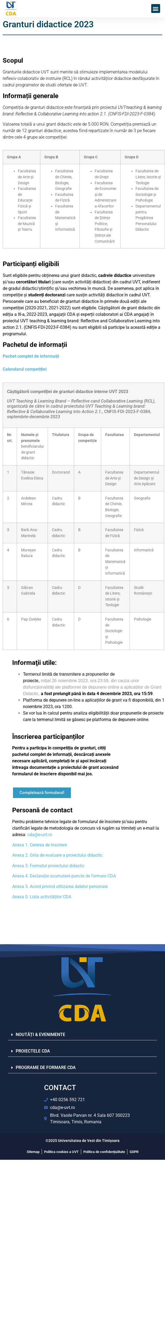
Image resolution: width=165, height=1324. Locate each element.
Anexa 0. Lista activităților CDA (41, 896)
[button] (155, 8)
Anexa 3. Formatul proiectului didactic (48, 865)
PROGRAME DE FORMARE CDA (46, 1067)
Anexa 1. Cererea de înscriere (39, 844)
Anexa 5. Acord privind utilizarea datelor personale (60, 886)
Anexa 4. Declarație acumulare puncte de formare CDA (64, 876)
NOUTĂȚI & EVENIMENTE (40, 1034)
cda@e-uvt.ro (39, 834)
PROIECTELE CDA (33, 1051)
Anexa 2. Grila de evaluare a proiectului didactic (57, 855)
